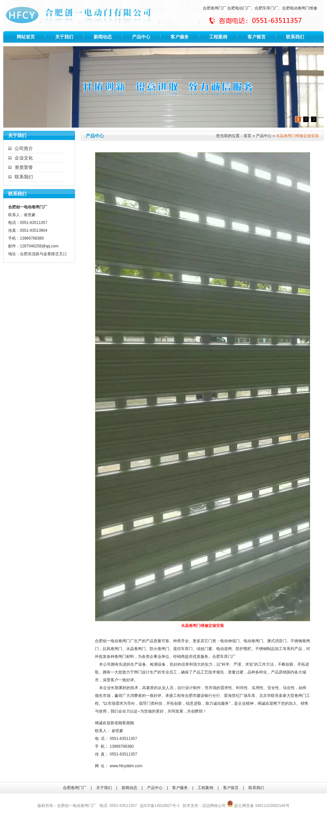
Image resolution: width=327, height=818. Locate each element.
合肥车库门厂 (266, 8)
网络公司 (218, 805)
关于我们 (64, 36)
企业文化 (24, 157)
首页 (247, 135)
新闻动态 (103, 36)
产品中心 (141, 36)
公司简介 (24, 148)
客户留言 (256, 36)
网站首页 (26, 36)
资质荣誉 (24, 167)
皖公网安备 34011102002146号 (258, 805)
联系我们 (295, 36)
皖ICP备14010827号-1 (159, 805)
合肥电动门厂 (239, 8)
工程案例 (218, 36)
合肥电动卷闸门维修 (299, 8)
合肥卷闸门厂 (214, 8)
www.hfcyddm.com (126, 766)
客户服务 (180, 36)
